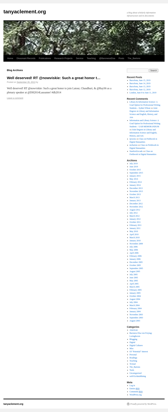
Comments (136, 391)
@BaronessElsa (107, 58)
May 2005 (134, 280)
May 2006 (134, 250)
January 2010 (135, 240)
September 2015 (136, 173)
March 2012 (135, 216)
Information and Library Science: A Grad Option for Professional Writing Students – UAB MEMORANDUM (145, 123)
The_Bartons (134, 58)
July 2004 (134, 302)
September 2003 (136, 317)
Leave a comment (15, 98)
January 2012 (135, 219)
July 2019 (134, 163)
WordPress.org (136, 395)
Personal (133, 354)
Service (79, 58)
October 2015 (135, 169)
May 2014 (134, 179)
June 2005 (134, 277)
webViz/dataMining (138, 376)
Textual (133, 364)
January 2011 (135, 228)
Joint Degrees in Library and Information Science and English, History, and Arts (143, 132)
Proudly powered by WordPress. (143, 404)
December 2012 (136, 203)
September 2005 (136, 268)
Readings (133, 358)
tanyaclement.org (24, 11)
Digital (132, 342)
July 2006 (134, 247)
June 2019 (134, 166)
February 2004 (136, 308)
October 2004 (135, 296)
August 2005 (135, 271)
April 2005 (134, 284)
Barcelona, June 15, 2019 (140, 80)
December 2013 (136, 188)
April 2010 (134, 234)
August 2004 (135, 299)
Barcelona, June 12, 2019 (140, 89)
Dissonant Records (26, 58)
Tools (132, 370)
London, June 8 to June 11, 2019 (143, 92)
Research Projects (63, 58)
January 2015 (135, 176)
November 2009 (136, 243)
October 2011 (135, 222)
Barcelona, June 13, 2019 (140, 86)
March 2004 (135, 305)
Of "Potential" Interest (139, 351)
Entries (135, 388)
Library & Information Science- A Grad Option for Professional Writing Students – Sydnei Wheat (145, 105)
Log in (132, 385)
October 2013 (135, 194)
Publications (45, 58)
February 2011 (136, 225)
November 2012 (136, 206)
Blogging (133, 339)
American (134, 330)
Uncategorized (136, 373)
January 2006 (135, 259)
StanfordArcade (136, 151)
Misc (132, 348)
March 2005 (135, 287)
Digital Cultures (136, 345)
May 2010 (134, 231)
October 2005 (135, 265)
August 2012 (135, 210)
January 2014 (135, 185)
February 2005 (136, 290)
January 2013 (135, 200)
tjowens (133, 139)
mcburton (133, 145)
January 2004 (135, 311)
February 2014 (136, 182)
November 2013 (136, 191)
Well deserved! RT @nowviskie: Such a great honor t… (53, 78)
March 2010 (135, 237)
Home (10, 58)
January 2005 (135, 293)
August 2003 (135, 321)
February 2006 (136, 256)
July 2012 (134, 213)
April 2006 (134, 253)
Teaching (91, 58)
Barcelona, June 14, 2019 (140, 83)
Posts (121, 58)
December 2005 (136, 262)
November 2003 (136, 314)
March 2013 (135, 197)
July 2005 (134, 274)
